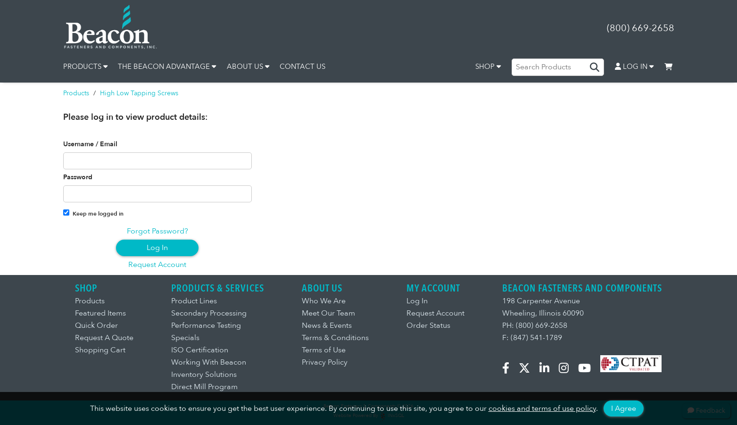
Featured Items (100, 313)
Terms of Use (324, 350)
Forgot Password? (157, 231)
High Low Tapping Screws (139, 93)
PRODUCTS (85, 66)
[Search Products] (558, 66)
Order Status (428, 325)
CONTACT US (302, 66)
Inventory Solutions (204, 374)
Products (76, 93)
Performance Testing (206, 325)
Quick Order (96, 325)
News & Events (327, 325)
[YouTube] (588, 370)
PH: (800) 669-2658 (534, 325)
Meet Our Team (328, 313)
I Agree (623, 408)
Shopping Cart (100, 350)
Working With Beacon (208, 362)
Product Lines (194, 301)
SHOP (488, 66)
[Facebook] (509, 370)
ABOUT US (248, 66)
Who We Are (324, 301)
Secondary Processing (209, 313)
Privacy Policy (325, 362)
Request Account (157, 264)
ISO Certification (199, 350)
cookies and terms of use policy (542, 408)
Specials (185, 338)
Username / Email (90, 144)
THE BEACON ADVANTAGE (167, 66)
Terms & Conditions (335, 338)
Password (77, 177)
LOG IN (634, 66)
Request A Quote (104, 338)
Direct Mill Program (204, 387)
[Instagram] (567, 370)
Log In (157, 247)
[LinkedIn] (548, 370)
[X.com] (528, 370)
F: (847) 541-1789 (532, 338)
